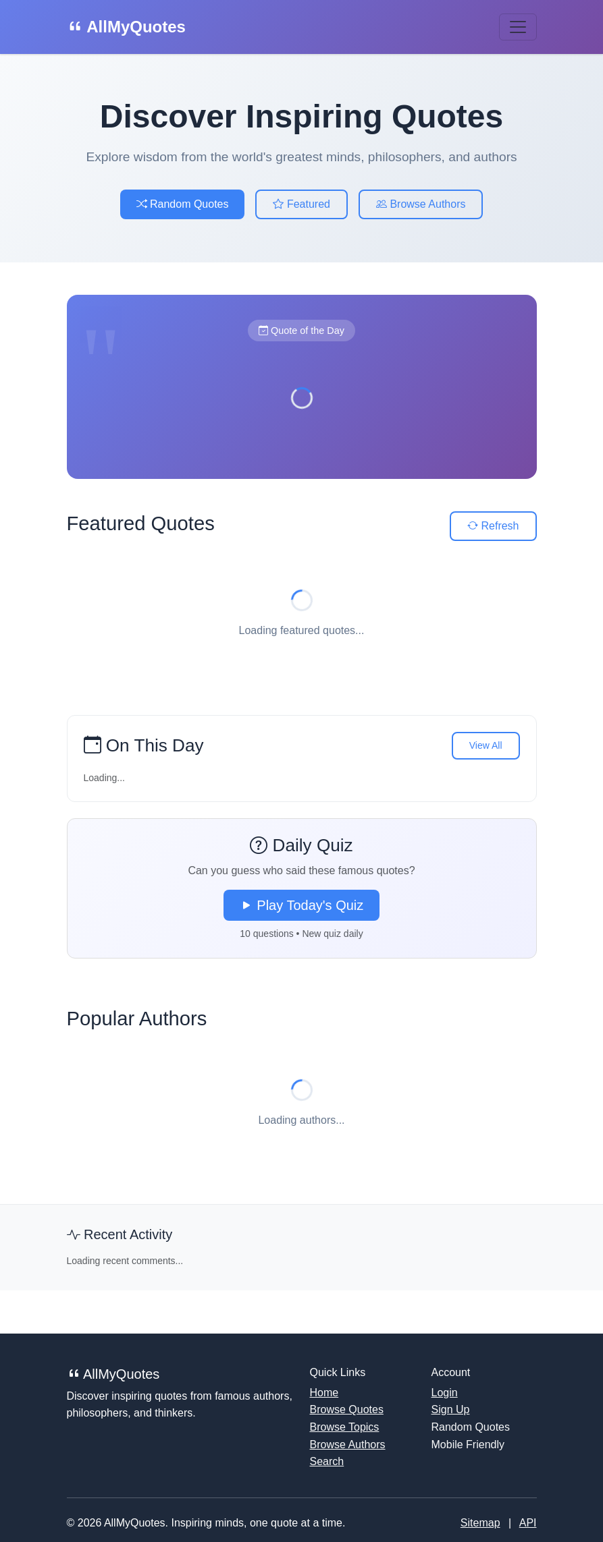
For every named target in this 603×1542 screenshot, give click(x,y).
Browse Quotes (347, 1409)
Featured (301, 204)
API (528, 1523)
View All (485, 745)
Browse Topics (344, 1427)
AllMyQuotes (126, 27)
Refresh (493, 526)
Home (324, 1392)
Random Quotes (182, 204)
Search (327, 1461)
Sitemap (480, 1523)
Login (444, 1392)
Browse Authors (421, 204)
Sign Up (450, 1409)
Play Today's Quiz (302, 905)
